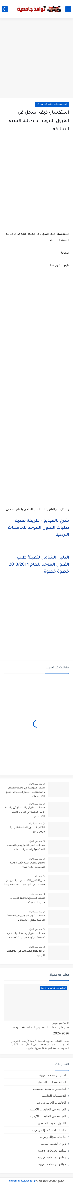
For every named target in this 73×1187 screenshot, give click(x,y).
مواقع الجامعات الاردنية (52, 1157)
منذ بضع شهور (35, 894)
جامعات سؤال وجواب (53, 1136)
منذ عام (38, 876)
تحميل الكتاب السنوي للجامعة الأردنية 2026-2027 (40, 1031)
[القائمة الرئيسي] (68, 9)
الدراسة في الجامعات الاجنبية (48, 1109)
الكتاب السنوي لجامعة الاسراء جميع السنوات (27, 900)
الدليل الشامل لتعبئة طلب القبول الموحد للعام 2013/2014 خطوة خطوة (39, 565)
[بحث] (5, 9)
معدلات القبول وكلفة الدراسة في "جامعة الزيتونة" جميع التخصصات (26, 935)
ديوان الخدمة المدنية (53, 1143)
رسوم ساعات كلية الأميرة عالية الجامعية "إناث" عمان (27, 865)
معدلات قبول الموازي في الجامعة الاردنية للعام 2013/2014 (26, 918)
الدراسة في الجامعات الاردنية (48, 1116)
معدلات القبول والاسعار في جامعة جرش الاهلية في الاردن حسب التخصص (25, 812)
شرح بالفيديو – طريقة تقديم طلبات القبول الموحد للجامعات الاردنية (38, 528)
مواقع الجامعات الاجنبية (52, 1150)
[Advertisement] (36, 58)
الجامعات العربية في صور (50, 1102)
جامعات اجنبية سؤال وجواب (49, 1130)
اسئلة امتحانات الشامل (52, 1082)
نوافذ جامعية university (22, 1181)
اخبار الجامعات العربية (52, 1075)
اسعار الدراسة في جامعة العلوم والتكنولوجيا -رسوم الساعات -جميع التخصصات (25, 792)
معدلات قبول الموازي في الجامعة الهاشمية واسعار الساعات (26, 847)
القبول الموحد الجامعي (52, 1123)
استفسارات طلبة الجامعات (52, 104)
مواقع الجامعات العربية (52, 1164)
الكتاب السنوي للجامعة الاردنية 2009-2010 (27, 830)
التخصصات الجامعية (54, 1095)
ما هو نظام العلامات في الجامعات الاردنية (26, 953)
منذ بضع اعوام (35, 783)
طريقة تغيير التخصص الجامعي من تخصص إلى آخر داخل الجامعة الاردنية (24, 882)
